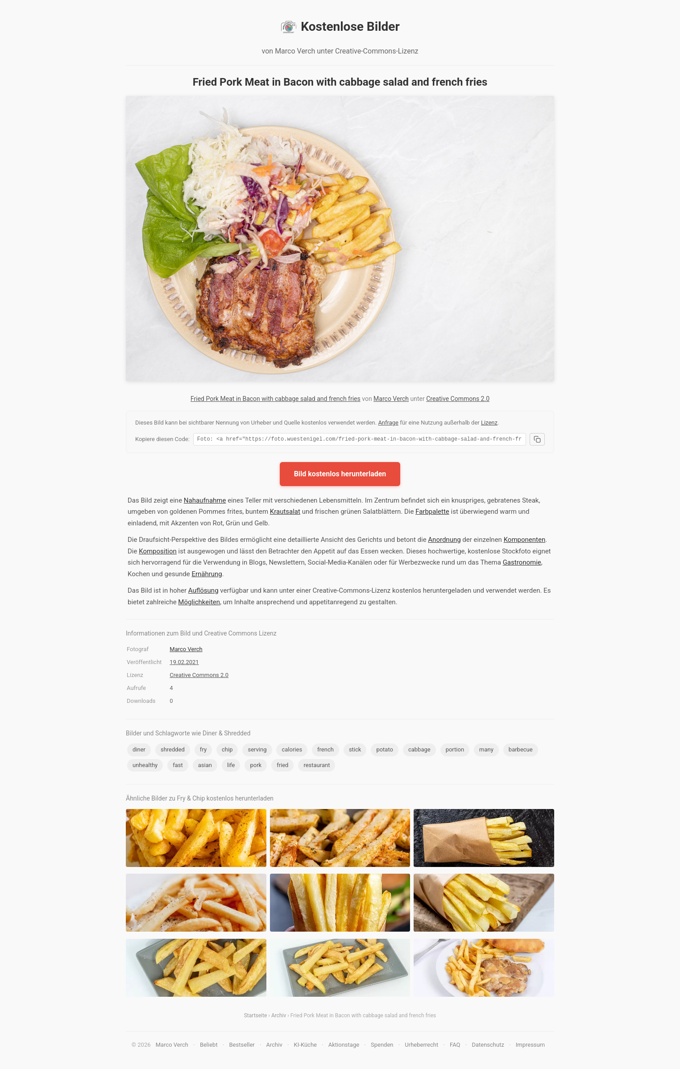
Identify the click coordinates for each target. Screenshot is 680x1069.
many (486, 750)
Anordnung (444, 541)
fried (282, 766)
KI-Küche (305, 1046)
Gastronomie (522, 564)
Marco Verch (391, 398)
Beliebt (209, 1046)
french (325, 750)
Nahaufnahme (205, 502)
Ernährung (206, 575)
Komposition (158, 553)
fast (178, 766)
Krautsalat (285, 513)
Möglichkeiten (199, 603)
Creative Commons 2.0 (457, 398)
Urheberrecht (421, 1046)
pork (255, 766)
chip (227, 750)
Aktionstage (343, 1046)
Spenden (382, 1046)
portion (455, 750)
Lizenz (489, 422)
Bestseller (242, 1046)
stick (355, 750)
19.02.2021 (184, 663)
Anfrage (388, 422)
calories (292, 750)
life (231, 766)
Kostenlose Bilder (339, 27)
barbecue (521, 750)
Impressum (530, 1046)
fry (203, 750)
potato (384, 750)
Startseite (255, 1017)
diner (139, 750)
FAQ (455, 1046)
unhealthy (145, 766)
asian (205, 766)
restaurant (316, 766)
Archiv (278, 1017)
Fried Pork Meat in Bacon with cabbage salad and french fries (276, 398)
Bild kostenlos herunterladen (340, 475)
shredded (173, 750)
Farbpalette (432, 513)
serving (257, 750)
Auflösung (203, 592)
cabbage (419, 750)
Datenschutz (488, 1046)
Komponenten (525, 541)
